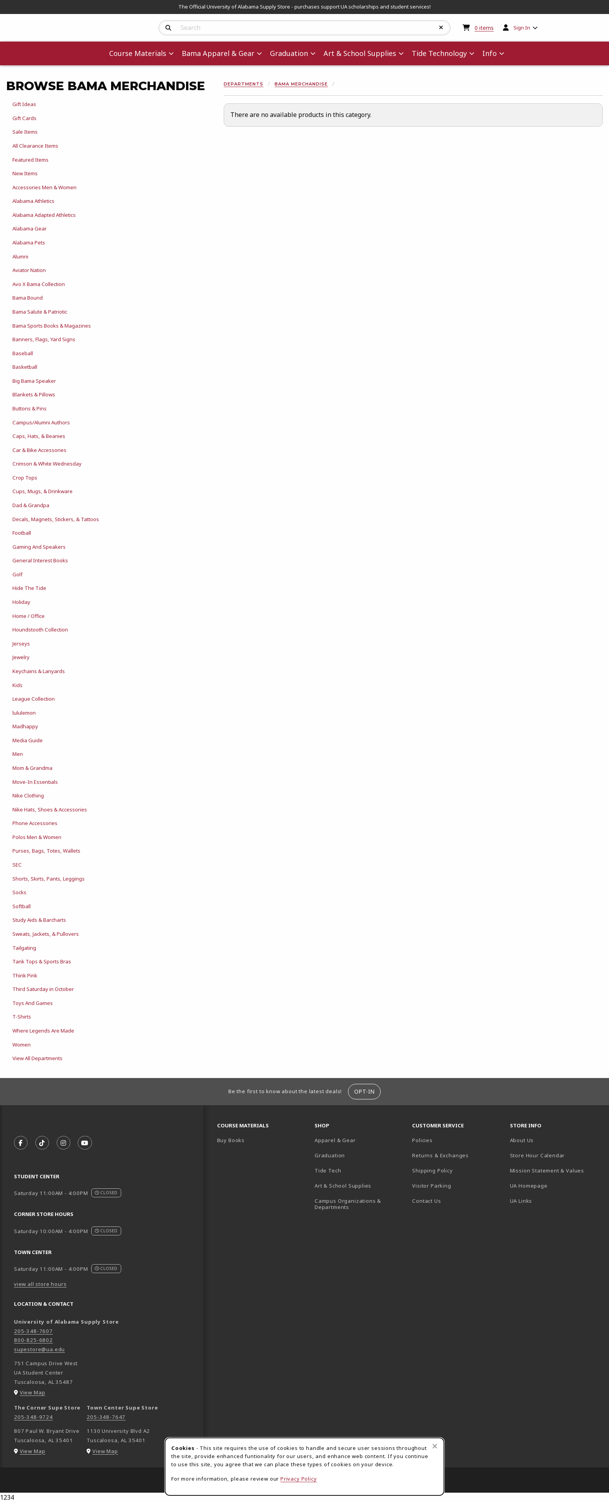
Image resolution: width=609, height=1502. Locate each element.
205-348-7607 (33, 1331)
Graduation (330, 1155)
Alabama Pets (28, 242)
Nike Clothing (28, 795)
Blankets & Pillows (33, 394)
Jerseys (21, 643)
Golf (17, 574)
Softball (21, 906)
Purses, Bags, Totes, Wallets (46, 850)
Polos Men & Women (36, 837)
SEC (17, 864)
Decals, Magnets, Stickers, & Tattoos (55, 519)
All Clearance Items (35, 145)
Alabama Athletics (33, 200)
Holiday (21, 601)
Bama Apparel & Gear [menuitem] (218, 53)
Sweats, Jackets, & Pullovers (45, 933)
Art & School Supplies (343, 1185)
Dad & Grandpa (30, 505)
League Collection (33, 698)
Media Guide (27, 740)
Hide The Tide (29, 587)
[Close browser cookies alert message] (435, 1446)
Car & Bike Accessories (39, 450)
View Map (32, 1392)
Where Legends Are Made (43, 1030)
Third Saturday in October (43, 989)
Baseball (22, 353)
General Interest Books (40, 560)
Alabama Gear (29, 228)
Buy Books (231, 1140)
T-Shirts (21, 1016)
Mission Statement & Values (547, 1170)
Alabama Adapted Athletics (44, 214)
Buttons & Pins (29, 408)
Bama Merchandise (301, 84)
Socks (19, 892)
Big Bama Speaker (34, 380)
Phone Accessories (34, 823)
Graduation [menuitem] (289, 53)
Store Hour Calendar (555, 1155)
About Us (522, 1140)
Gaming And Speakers (39, 546)
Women (21, 1044)
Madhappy (25, 726)
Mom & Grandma (32, 767)
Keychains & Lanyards (38, 671)
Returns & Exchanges (440, 1155)
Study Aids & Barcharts (39, 919)
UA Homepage (555, 1185)
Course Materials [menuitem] (137, 53)
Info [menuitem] (489, 53)
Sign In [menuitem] (521, 27)
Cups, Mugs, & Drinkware (42, 491)
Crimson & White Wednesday (47, 463)
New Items (25, 173)
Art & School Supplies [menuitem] (360, 53)
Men (17, 753)
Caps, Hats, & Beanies (38, 436)
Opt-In (364, 1091)
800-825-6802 (33, 1339)
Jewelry (21, 657)
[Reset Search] (441, 27)
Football (21, 532)
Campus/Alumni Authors (41, 422)
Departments (243, 84)
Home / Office (28, 615)
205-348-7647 (106, 1416)
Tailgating (24, 947)
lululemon (24, 712)
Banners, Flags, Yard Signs (43, 339)
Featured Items (30, 159)
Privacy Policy (298, 1478)
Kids (17, 685)
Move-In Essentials (35, 781)
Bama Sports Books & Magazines (51, 325)
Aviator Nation (29, 270)
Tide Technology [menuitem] (439, 53)
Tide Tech (328, 1170)
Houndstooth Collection (40, 629)
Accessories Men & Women (44, 187)
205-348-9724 (33, 1416)
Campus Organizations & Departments (359, 1204)
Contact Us (426, 1200)
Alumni (20, 256)
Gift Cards (24, 118)
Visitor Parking (431, 1185)
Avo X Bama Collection (38, 284)
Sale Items (25, 131)
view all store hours (40, 1283)
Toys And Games (32, 1003)
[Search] (168, 28)
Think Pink (24, 975)
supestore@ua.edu (39, 1349)
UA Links (521, 1200)
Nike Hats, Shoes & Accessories (49, 809)
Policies (422, 1140)
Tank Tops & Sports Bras (41, 961)
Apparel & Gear (335, 1140)
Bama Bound (27, 297)
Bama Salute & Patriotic (39, 311)
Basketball (24, 366)
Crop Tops (24, 477)
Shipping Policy (432, 1170)
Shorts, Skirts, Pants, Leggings (48, 878)
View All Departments (37, 1058)
